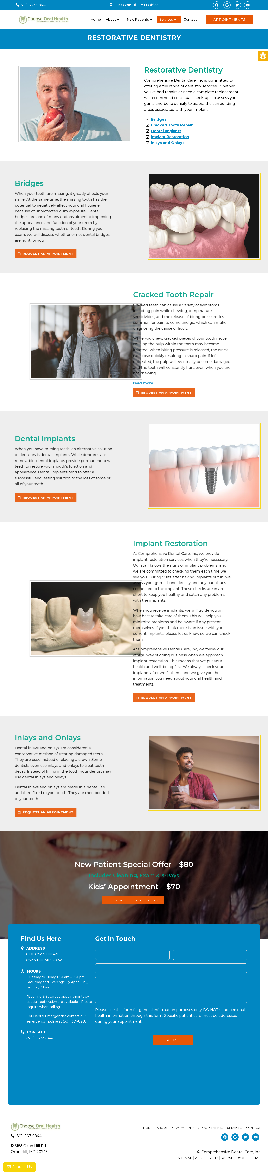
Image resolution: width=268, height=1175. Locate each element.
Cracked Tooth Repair (172, 125)
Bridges (158, 119)
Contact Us (19, 1167)
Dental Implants (166, 131)
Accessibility (206, 1158)
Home (96, 19)
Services (166, 19)
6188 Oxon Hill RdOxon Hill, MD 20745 (44, 957)
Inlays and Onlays (167, 143)
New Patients (138, 19)
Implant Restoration (170, 137)
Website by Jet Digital (240, 1158)
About (111, 19)
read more (58, 383)
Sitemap (185, 1158)
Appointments (229, 20)
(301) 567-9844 (32, 5)
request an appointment (78, 393)
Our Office (135, 5)
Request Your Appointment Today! (133, 900)
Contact (190, 19)
